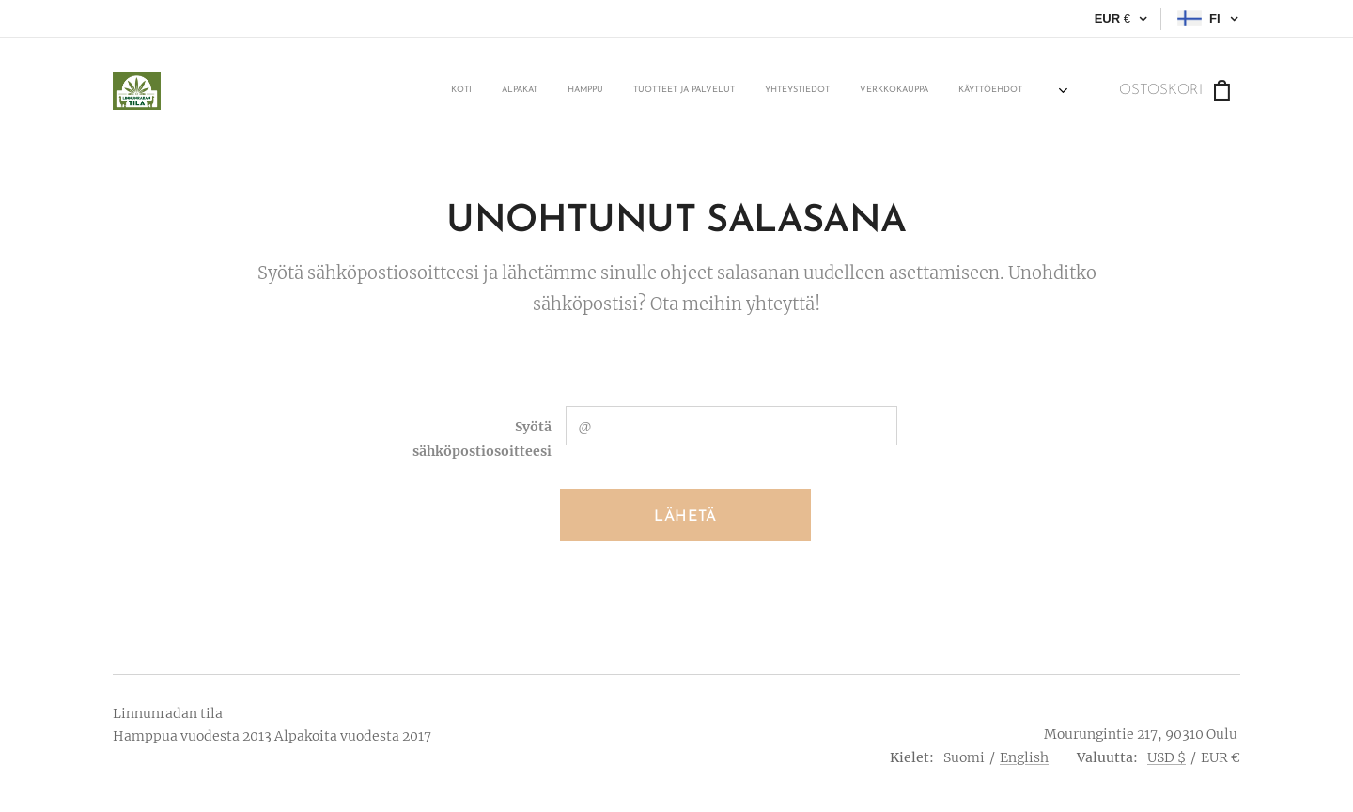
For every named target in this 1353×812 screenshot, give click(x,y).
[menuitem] (856, 91)
